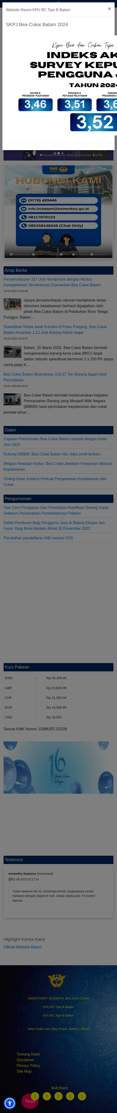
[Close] (109, 8)
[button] (10, 1103)
